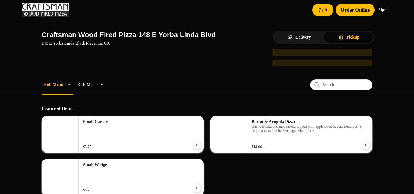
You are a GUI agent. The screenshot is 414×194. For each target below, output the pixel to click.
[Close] (267, 27)
